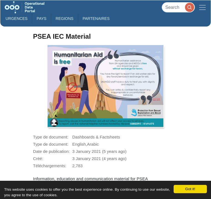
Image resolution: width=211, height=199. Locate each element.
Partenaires (96, 18)
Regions (65, 18)
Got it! (190, 189)
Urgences (16, 18)
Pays (41, 18)
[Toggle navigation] (202, 7)
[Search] (178, 7)
